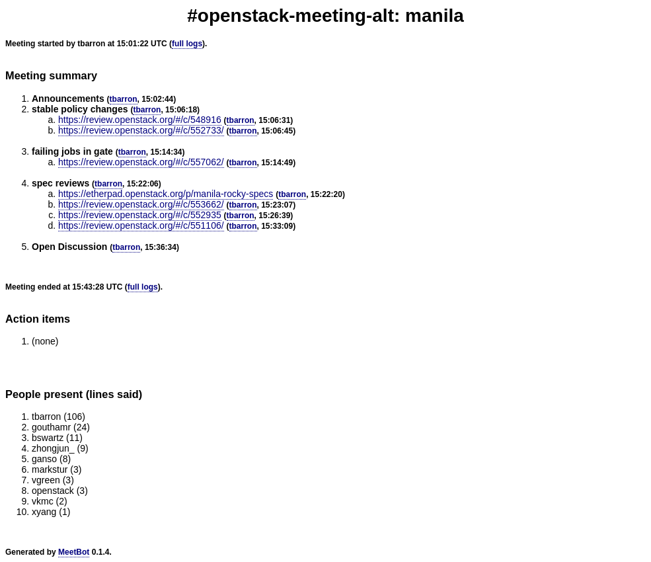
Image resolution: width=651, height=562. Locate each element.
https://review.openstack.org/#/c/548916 (139, 119)
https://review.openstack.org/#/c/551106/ (141, 225)
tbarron (123, 99)
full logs (187, 43)
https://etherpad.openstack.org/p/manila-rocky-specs (165, 193)
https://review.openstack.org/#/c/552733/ (141, 130)
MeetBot (73, 552)
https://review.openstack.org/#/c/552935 (139, 215)
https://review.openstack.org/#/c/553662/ (141, 204)
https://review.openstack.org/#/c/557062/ (141, 162)
